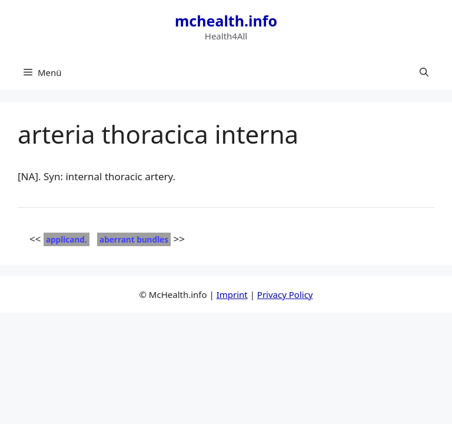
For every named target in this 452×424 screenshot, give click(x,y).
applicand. (66, 239)
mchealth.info (226, 21)
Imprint (232, 294)
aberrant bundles (133, 239)
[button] (424, 72)
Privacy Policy (285, 294)
